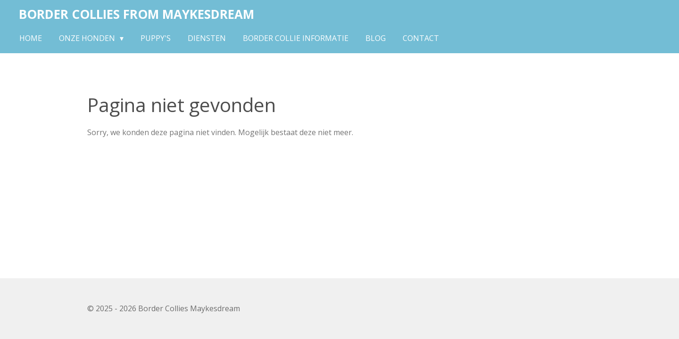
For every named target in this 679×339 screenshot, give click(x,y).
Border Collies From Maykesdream (136, 14)
